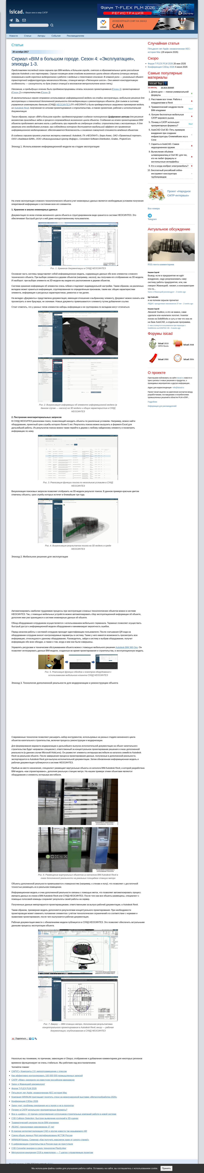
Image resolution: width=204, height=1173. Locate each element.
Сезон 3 (46, 92)
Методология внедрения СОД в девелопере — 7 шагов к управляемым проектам (52, 1152)
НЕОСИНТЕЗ (63, 104)
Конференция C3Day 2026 (24, 1101)
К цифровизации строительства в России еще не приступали (42, 1144)
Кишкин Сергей (153, 272)
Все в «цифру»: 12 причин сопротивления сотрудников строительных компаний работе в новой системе (63, 1114)
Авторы (41, 36)
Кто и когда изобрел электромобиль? (169, 166)
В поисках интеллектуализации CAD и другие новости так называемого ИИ (49, 1131)
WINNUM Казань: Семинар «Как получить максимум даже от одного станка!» (50, 1139)
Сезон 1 (117, 89)
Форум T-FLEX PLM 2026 (23, 1088)
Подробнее (152, 402)
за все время (167, 87)
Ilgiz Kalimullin (153, 297)
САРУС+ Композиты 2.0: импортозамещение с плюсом (39, 1071)
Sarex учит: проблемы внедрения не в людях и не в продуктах (42, 1105)
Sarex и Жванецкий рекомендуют (28, 1084)
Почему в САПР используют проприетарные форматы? (39, 1110)
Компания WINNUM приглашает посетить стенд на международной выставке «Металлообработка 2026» (64, 1097)
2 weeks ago (181, 292)
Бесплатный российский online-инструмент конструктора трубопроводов (167, 173)
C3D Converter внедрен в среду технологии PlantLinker (38, 1148)
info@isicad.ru (178, 387)
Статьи (27, 36)
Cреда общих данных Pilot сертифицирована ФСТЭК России (41, 1135)
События (56, 36)
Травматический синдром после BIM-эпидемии (35, 1122)
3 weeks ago (175, 328)
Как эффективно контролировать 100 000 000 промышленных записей (47, 1075)
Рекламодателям (75, 36)
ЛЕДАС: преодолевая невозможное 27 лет (32, 1127)
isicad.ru (180, 378)
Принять (166, 1168)
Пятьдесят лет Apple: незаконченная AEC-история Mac (39, 1092)
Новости (13, 36)
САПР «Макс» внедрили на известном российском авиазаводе (43, 1080)
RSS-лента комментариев (161, 264)
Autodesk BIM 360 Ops (126, 647)
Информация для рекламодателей (162, 406)
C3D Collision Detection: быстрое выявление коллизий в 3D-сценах (44, 1118)
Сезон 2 (16, 92)
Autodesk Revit (21, 108)
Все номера (154, 208)
